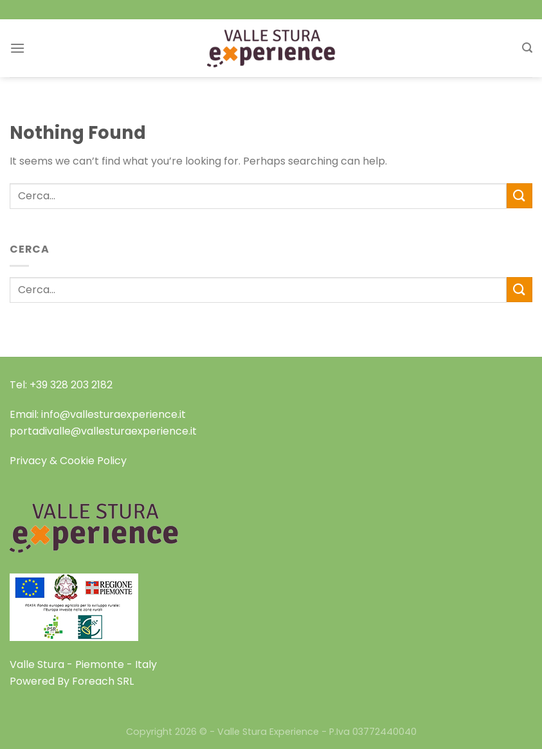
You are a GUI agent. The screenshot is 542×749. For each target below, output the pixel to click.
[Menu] (17, 48)
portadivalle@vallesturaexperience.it (103, 431)
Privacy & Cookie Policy (68, 460)
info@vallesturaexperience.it (113, 414)
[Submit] (519, 195)
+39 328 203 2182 (71, 384)
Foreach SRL (103, 681)
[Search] (527, 47)
